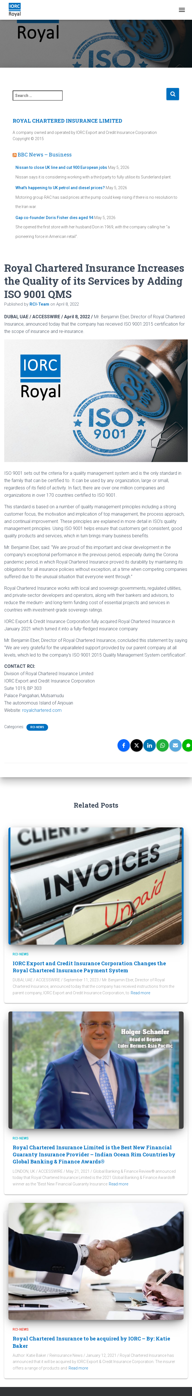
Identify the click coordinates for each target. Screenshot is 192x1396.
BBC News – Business (45, 154)
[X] (136, 745)
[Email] (175, 745)
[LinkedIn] (149, 745)
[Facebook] (124, 745)
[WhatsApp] (162, 745)
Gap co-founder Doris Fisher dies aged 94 (54, 217)
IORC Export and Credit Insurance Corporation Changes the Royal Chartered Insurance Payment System (89, 967)
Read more (140, 993)
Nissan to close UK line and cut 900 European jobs (61, 167)
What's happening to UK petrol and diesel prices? (60, 187)
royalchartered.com (42, 710)
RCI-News (37, 727)
